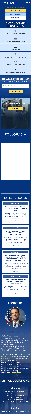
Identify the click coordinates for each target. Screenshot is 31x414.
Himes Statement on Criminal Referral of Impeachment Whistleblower (15, 281)
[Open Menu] (27, 3)
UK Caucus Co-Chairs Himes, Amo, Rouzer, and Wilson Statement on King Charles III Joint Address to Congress (15, 258)
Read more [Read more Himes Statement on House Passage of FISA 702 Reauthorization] (16, 245)
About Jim (15, 18)
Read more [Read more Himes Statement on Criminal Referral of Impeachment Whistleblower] (16, 294)
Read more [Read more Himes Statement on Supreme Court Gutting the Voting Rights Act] (16, 221)
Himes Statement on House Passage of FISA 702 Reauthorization (15, 232)
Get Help (15, 10)
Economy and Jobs (15, 104)
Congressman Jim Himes (10, 3)
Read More (16, 373)
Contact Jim (15, 14)
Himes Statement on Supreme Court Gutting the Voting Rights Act (15, 208)
